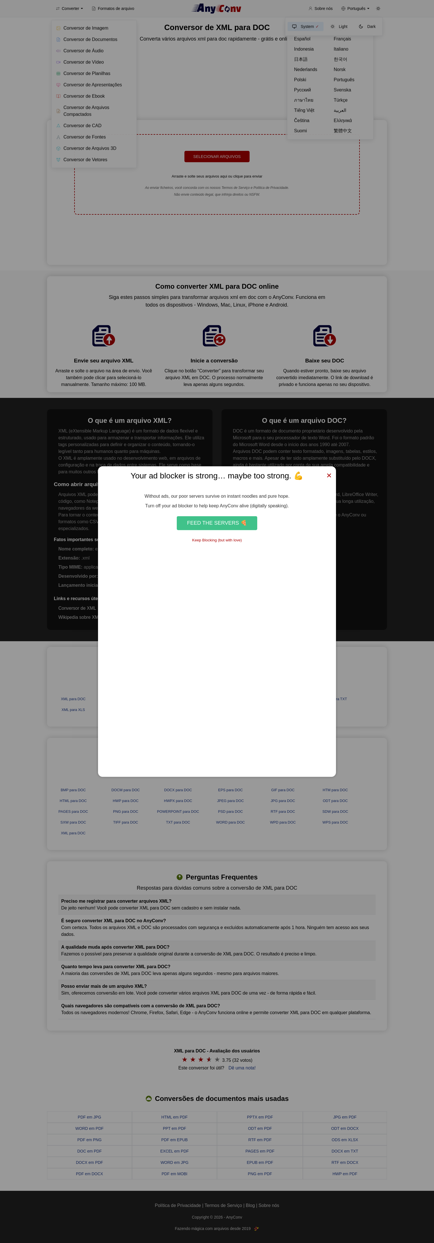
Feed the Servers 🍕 (217, 523)
